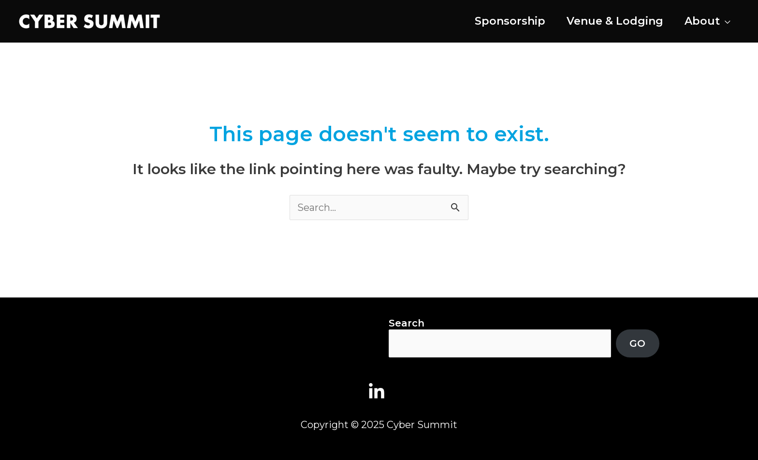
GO (637, 343)
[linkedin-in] (379, 392)
